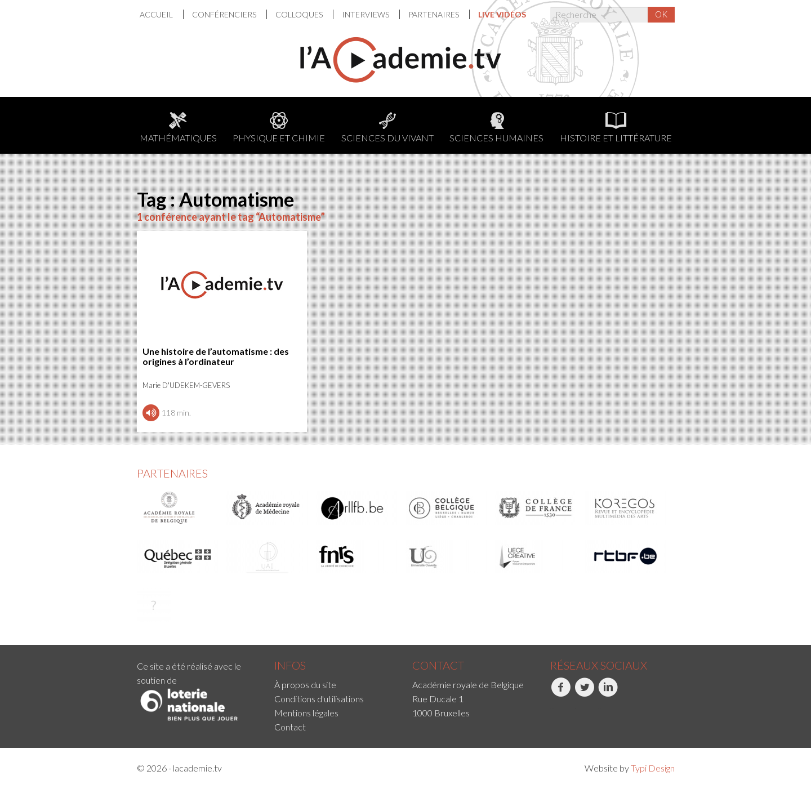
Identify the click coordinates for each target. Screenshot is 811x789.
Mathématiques (178, 127)
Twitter (584, 693)
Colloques (299, 14)
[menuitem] (162, 14)
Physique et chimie (279, 127)
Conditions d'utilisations (319, 698)
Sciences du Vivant (387, 127)
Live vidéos (502, 14)
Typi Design (653, 768)
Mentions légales (306, 712)
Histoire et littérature (616, 127)
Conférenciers (225, 14)
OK (661, 14)
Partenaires (434, 14)
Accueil (157, 14)
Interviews (366, 14)
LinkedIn (608, 693)
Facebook (560, 693)
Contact (290, 726)
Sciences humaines (496, 127)
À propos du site (305, 684)
